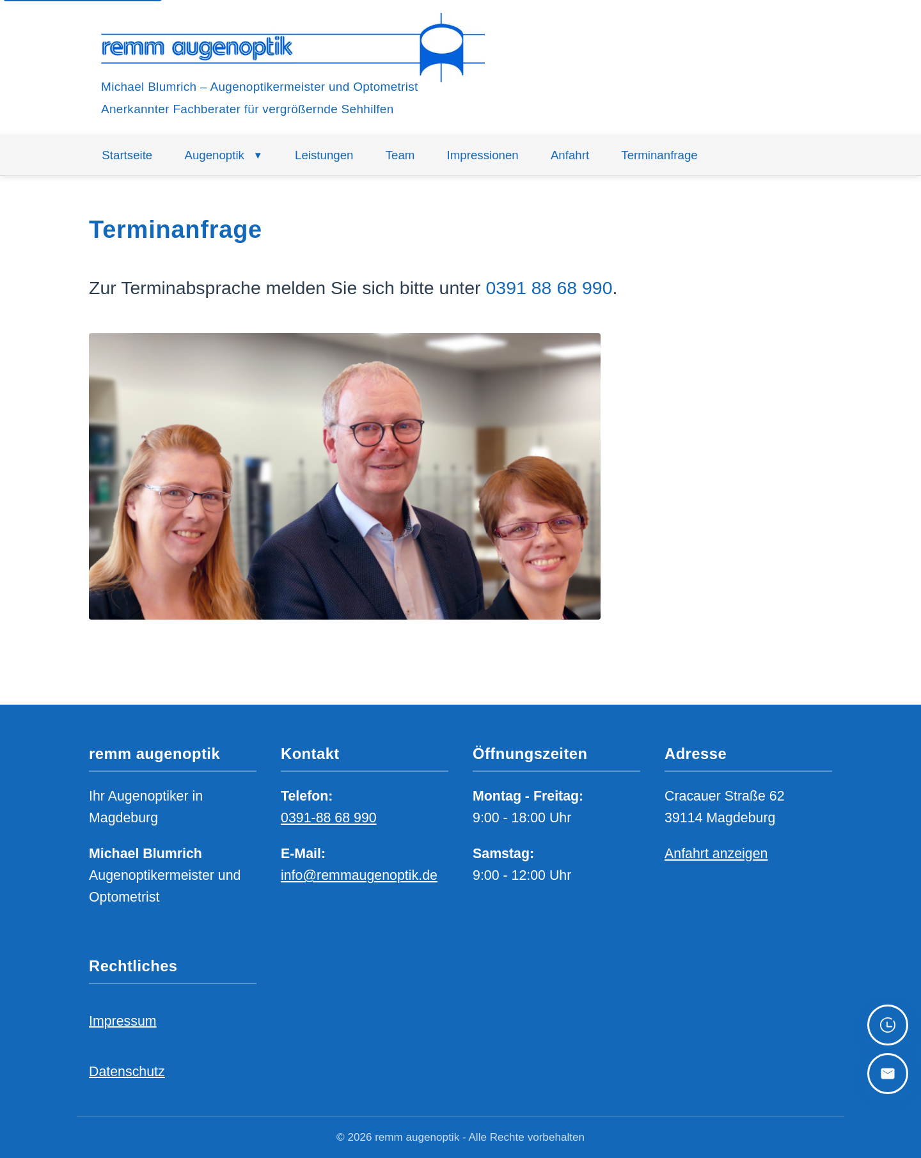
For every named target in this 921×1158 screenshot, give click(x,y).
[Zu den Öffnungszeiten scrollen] (887, 1025)
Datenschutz (127, 1071)
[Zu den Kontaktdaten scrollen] (887, 1073)
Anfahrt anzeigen (716, 853)
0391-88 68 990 (329, 817)
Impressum (123, 1020)
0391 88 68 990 (548, 288)
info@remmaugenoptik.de (359, 875)
